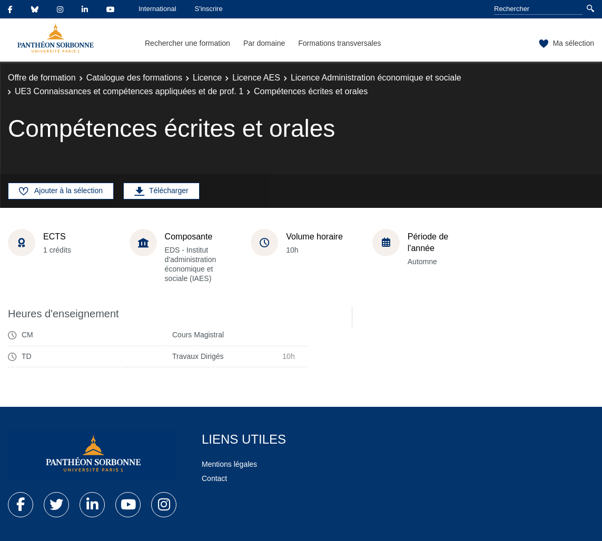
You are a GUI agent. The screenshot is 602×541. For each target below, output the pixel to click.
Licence (207, 77)
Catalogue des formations (134, 77)
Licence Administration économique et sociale (376, 77)
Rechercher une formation (187, 43)
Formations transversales (339, 43)
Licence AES (256, 77)
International (157, 9)
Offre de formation (42, 77)
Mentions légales (229, 464)
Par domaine (264, 43)
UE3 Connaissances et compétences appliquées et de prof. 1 (129, 91)
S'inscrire (209, 9)
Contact (214, 478)
